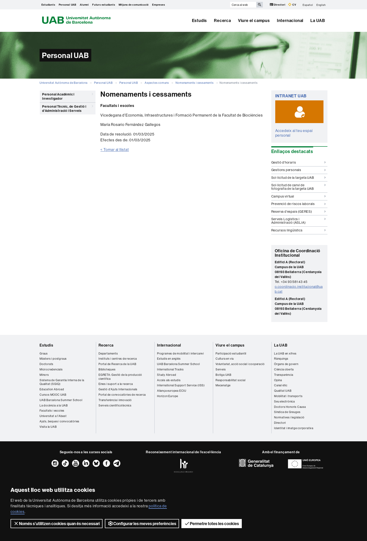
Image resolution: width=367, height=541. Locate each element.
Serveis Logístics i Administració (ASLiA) (298, 221)
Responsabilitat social (231, 380)
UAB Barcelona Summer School (61, 400)
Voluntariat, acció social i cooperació (240, 364)
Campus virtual (298, 196)
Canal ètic (280, 385)
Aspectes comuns (157, 82)
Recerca (222, 20)
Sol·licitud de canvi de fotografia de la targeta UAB (298, 187)
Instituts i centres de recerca (118, 358)
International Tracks (170, 369)
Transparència (283, 375)
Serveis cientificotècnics (115, 405)
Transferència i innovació (115, 400)
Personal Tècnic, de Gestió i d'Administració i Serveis (67, 108)
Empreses (158, 4)
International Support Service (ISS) (181, 385)
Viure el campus (254, 20)
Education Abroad (52, 389)
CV (292, 4)
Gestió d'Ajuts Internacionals (118, 389)
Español (308, 4)
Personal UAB (68, 4)
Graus (44, 353)
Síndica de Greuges (287, 412)
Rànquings (281, 358)
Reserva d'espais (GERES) (298, 211)
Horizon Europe (167, 396)
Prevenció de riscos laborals (298, 204)
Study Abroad (166, 375)
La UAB (317, 20)
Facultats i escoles (52, 410)
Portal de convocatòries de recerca (122, 394)
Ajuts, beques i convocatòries (59, 421)
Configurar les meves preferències (142, 523)
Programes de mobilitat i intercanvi (180, 353)
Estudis (199, 20)
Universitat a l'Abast (53, 416)
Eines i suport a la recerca (116, 384)
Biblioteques (107, 369)
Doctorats (46, 364)
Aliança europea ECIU (171, 390)
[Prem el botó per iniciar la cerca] (259, 4)
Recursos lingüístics (298, 230)
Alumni (84, 4)
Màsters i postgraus (53, 358)
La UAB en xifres (285, 353)
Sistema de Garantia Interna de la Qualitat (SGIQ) (62, 382)
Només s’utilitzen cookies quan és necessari (56, 523)
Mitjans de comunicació (134, 4)
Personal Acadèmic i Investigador (67, 96)
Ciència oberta (284, 369)
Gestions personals (298, 170)
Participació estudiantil (231, 353)
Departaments (108, 353)
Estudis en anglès (169, 358)
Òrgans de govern (286, 364)
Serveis (221, 369)
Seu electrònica (284, 401)
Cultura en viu (225, 358)
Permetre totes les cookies (211, 523)
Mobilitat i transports (288, 396)
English (321, 4)
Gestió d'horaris (298, 162)
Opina (278, 380)
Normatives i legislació (289, 417)
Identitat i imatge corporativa (293, 428)
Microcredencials (51, 369)
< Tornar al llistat (114, 149)
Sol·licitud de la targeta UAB (298, 177)
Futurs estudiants (103, 4)
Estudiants (48, 4)
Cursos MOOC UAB (53, 394)
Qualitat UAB (283, 390)
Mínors (44, 375)
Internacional (290, 20)
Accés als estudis (169, 380)
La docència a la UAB (54, 405)
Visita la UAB (48, 426)
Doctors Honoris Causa (290, 407)
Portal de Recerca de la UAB (117, 364)
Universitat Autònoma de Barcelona (63, 82)
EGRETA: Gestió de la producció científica (120, 376)
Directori (278, 4)
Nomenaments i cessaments (194, 82)
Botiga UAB (223, 375)
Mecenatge (223, 385)
